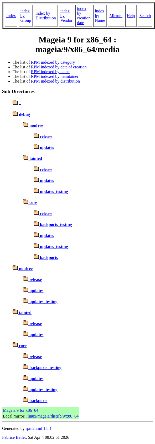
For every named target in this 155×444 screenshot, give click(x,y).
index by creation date (84, 15)
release (43, 136)
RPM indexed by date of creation (59, 67)
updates (44, 147)
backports (46, 257)
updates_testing (51, 191)
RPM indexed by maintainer (55, 76)
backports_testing (53, 224)
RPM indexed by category (53, 62)
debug (21, 114)
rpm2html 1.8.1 (39, 428)
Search (145, 15)
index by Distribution (45, 15)
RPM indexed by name (50, 71)
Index (11, 15)
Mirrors (116, 15)
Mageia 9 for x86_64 (20, 410)
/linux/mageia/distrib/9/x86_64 (53, 416)
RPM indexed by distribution (55, 81)
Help (131, 15)
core (30, 202)
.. (17, 103)
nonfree (33, 125)
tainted (32, 158)
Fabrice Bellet (14, 437)
